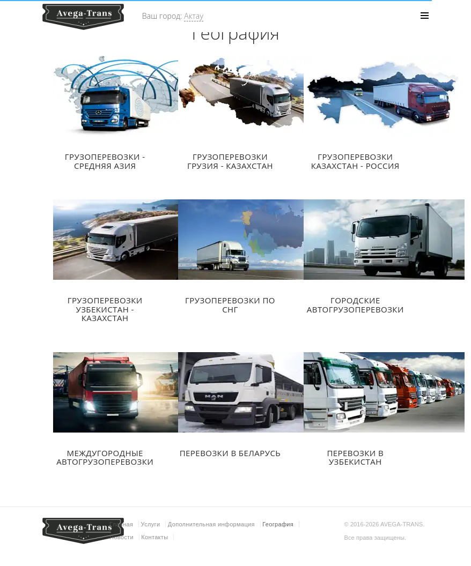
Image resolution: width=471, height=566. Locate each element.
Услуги (150, 524)
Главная (121, 524)
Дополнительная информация (211, 524)
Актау (193, 16)
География (277, 524)
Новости (121, 537)
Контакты (154, 537)
